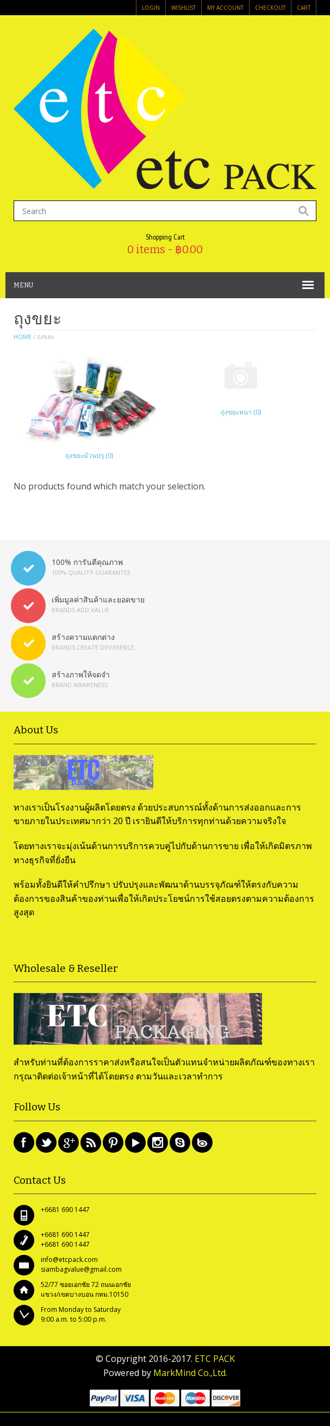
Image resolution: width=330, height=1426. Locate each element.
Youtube (135, 1142)
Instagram (157, 1142)
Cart (303, 7)
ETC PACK (215, 1359)
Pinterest (113, 1142)
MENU (23, 285)
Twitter (46, 1142)
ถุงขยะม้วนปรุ (89, 455)
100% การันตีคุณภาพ (87, 562)
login (151, 7)
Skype (180, 1142)
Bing (202, 1142)
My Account (225, 7)
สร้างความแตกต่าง (83, 637)
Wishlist (183, 7)
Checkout (270, 7)
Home (23, 336)
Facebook (24, 1142)
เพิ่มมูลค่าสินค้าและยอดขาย (98, 599)
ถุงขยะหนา (241, 412)
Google (68, 1142)
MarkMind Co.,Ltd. (190, 1373)
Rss (90, 1142)
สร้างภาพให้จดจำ (81, 674)
